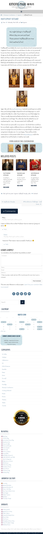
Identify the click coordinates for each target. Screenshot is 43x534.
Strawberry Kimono (6, 466)
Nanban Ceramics (5, 494)
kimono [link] (29, 60)
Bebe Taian (4, 436)
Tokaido (3, 402)
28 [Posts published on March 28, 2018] (21, 329)
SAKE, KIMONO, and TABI (8, 457)
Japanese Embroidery (6, 485)
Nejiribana (4, 496)
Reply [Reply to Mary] (4, 229)
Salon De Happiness (6, 459)
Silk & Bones (4, 463)
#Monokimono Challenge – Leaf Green (32, 203)
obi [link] (5, 62)
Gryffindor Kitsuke (8, 202)
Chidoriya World (5, 509)
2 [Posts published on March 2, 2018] (33, 319)
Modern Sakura (5, 513)
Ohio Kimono (4, 519)
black (4, 193)
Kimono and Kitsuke (6, 446)
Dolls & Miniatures (6, 366)
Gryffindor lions (17, 109)
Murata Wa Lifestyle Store (7, 515)
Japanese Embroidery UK (7, 487)
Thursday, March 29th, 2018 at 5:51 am (12, 219)
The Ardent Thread (6, 498)
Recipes (3, 393)
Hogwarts (19, 15)
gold (7, 193)
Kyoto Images (4, 493)
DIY (3, 363)
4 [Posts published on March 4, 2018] (3, 322)
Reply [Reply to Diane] (6, 244)
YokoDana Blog (5, 472)
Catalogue (4, 357)
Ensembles (4, 369)
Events (3, 375)
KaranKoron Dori (5, 442)
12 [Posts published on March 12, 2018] (9, 324)
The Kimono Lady (5, 470)
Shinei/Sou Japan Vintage (7, 522)
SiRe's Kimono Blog (6, 464)
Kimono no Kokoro (5, 451)
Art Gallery (4, 354)
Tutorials (4, 405)
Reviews (3, 396)
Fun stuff (4, 378)
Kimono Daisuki (5, 447)
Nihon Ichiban (5, 517)
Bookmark (35, 193)
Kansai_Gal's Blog (6, 489)
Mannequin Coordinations (9, 15)
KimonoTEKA (4, 453)
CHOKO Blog (5, 438)
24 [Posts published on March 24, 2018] (39, 326)
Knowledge (4, 384)
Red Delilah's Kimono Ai (7, 455)
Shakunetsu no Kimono (7, 461)
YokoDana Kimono (5, 524)
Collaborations (5, 360)
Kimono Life (4, 449)
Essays (3, 372)
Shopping (4, 399)
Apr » (4, 331)
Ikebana (3, 381)
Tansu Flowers (5, 468)
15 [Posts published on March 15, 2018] (27, 324)
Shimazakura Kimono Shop (7, 521)
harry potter (10, 193)
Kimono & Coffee (5, 444)
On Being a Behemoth (6, 390)
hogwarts (16, 193)
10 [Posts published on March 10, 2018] (39, 322)
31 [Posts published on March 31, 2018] (39, 329)
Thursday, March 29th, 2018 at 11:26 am (14, 236)
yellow (29, 193)
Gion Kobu (4, 483)
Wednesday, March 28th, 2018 (14, 22)
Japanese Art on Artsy (6, 511)
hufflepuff (21, 193)
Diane (4, 22)
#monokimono (28, 134)
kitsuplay (26, 193)
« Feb (1, 331)
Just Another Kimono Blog (7, 440)
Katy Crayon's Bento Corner (8, 491)
